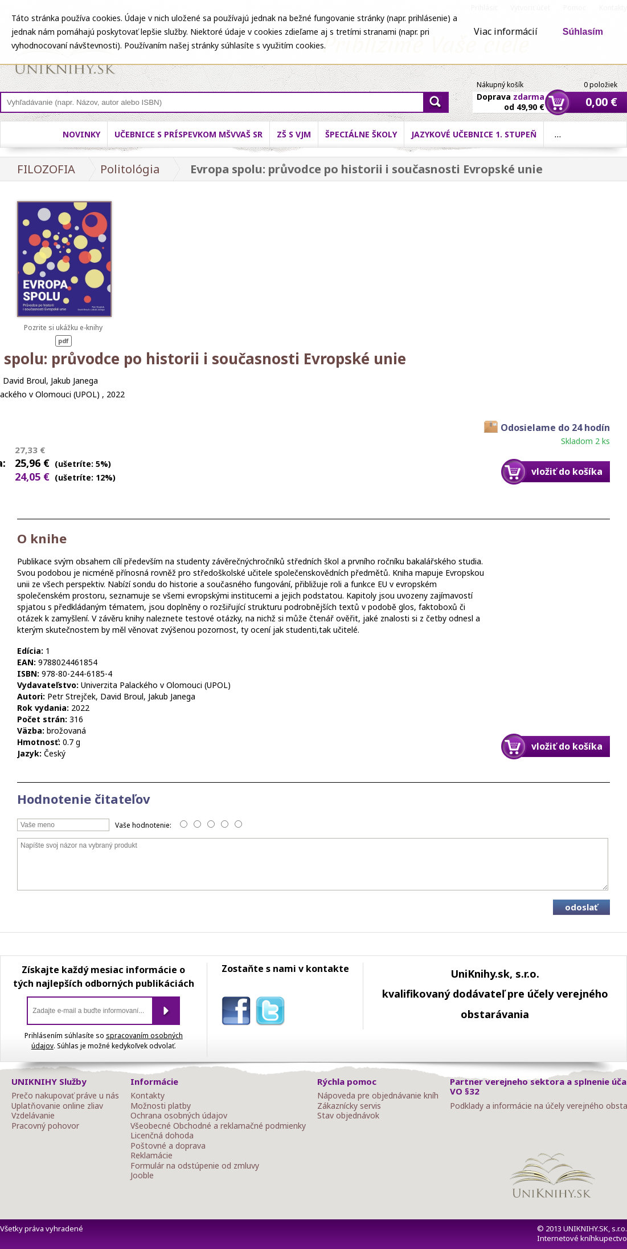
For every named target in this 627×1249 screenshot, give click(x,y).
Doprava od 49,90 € (510, 95)
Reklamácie (151, 1155)
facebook (239, 1013)
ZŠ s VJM (294, 134)
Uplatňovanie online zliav (57, 1106)
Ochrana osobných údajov (178, 1115)
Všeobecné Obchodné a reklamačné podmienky (218, 1126)
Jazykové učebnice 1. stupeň (473, 134)
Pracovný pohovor (45, 1126)
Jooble (142, 1175)
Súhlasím (583, 31)
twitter (273, 1013)
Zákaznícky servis (349, 1106)
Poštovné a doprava (168, 1146)
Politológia (129, 169)
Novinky (81, 134)
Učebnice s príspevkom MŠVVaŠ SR (188, 134)
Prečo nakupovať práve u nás (65, 1096)
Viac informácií (506, 31)
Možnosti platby (160, 1106)
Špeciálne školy (361, 134)
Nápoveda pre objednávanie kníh (378, 1096)
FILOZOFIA (46, 169)
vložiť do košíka (567, 471)
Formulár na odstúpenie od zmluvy (194, 1166)
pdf (63, 340)
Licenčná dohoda (162, 1135)
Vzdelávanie (33, 1115)
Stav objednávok (348, 1115)
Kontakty (147, 1096)
